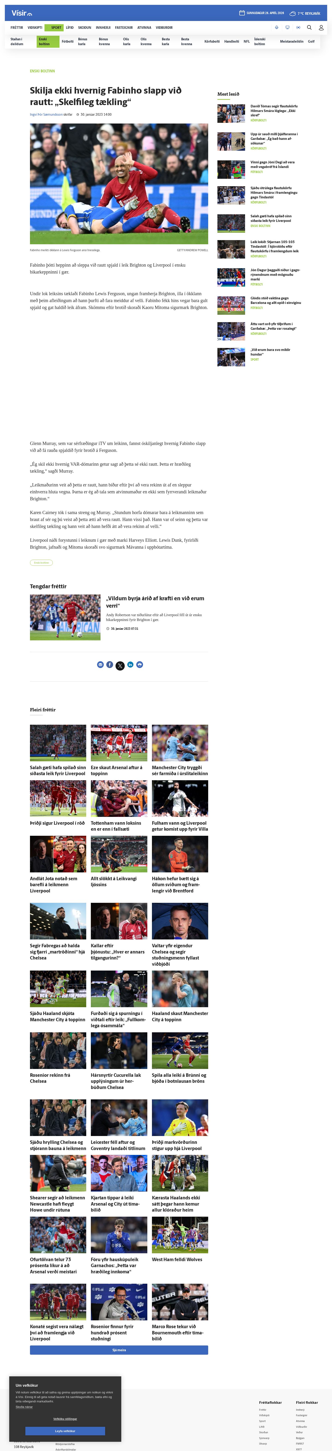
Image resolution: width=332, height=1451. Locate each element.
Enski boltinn (44, 563)
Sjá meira (119, 1281)
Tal (298, 1388)
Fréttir (264, 1341)
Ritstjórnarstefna (75, 1376)
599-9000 (28, 1385)
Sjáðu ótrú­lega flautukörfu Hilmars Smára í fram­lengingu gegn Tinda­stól (274, 193)
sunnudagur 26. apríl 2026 (264, 14)
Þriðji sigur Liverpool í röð (50, 821)
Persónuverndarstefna (30, 1368)
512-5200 (77, 1358)
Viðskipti (266, 1346)
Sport (264, 1352)
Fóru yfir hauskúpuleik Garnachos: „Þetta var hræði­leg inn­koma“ (118, 1208)
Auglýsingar (71, 1364)
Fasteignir (303, 1346)
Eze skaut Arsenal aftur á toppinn (116, 769)
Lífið (263, 1358)
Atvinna (301, 1352)
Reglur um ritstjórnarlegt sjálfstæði (31, 1360)
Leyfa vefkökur (93, 1431)
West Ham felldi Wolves (170, 1204)
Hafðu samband (74, 1370)
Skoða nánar (24, 1419)
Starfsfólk (70, 1387)
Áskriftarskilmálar (75, 1381)
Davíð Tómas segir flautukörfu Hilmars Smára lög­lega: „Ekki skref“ (274, 111)
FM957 (301, 1376)
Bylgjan (301, 1370)
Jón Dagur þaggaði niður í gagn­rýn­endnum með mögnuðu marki (275, 275)
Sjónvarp (266, 1370)
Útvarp (264, 1376)
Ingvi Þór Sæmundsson (46, 115)
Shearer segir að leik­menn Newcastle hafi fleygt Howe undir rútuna (55, 1151)
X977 (300, 1382)
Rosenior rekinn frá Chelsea (51, 1036)
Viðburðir (303, 1358)
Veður (300, 1364)
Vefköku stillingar (38, 1431)
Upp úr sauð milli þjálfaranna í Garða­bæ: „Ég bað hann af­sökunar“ (274, 139)
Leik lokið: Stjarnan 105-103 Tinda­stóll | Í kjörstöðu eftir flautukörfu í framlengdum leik (275, 247)
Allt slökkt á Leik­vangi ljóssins (114, 873)
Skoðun (265, 1364)
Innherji (302, 1341)
